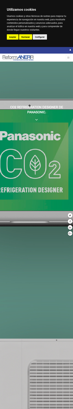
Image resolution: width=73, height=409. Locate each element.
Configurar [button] (40, 37)
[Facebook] (70, 221)
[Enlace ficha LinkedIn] (70, 227)
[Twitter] (70, 215)
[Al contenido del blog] (36, 119)
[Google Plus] (70, 233)
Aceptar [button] (12, 37)
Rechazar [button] (25, 37)
